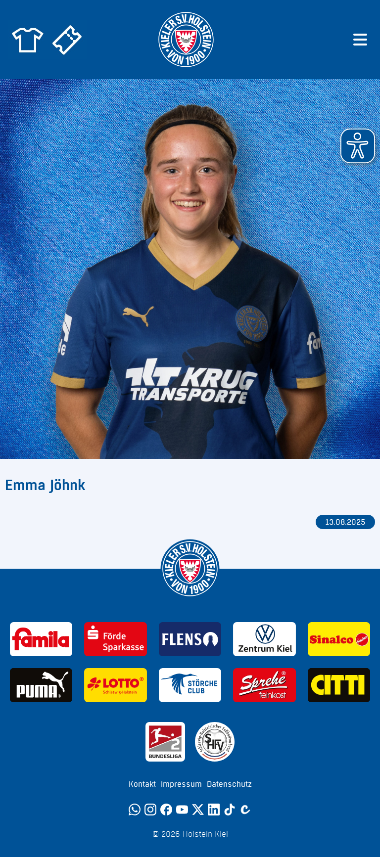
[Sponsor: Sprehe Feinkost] (264, 685)
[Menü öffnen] (360, 39)
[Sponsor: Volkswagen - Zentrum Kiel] (264, 639)
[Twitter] (198, 809)
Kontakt (142, 784)
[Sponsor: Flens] (190, 639)
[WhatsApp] (135, 809)
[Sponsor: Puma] (41, 685)
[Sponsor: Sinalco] (339, 639)
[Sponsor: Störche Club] (190, 685)
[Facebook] (166, 809)
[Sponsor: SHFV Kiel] (215, 742)
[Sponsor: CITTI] (339, 685)
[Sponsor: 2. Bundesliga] (165, 742)
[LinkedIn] (214, 809)
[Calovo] (245, 809)
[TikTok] (230, 809)
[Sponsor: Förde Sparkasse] (115, 639)
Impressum (181, 784)
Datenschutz (229, 784)
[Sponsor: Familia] (41, 639)
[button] (357, 146)
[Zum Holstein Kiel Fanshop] (28, 39)
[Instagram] (150, 809)
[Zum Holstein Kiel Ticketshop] (67, 39)
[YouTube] (182, 809)
